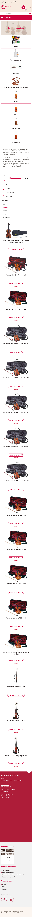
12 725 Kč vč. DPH (14, 352)
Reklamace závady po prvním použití (13, 875)
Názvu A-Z (5, 207)
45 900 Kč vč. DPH (14, 729)
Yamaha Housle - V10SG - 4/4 (16, 275)
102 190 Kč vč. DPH (14, 695)
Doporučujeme (10, 192)
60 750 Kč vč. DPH (14, 318)
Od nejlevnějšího (7, 214)
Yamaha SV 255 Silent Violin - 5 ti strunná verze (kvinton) (16, 756)
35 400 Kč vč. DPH (14, 283)
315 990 (26, 178)
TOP (4, 204)
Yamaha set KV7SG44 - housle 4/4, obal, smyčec (16, 653)
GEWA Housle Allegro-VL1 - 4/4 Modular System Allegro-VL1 (16, 241)
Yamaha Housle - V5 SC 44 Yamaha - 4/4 (16, 481)
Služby (4, 887)
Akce (7, 185)
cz (29, 7)
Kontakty (5, 889)
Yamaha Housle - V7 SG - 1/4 (16, 549)
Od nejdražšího (6, 217)
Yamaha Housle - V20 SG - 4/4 (16, 309)
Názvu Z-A (5, 210)
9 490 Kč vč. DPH (15, 249)
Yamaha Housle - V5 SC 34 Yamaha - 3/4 (16, 446)
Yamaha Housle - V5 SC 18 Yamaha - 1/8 (16, 412)
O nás (4, 885)
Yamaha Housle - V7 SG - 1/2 (16, 515)
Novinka (8, 189)
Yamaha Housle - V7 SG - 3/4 (16, 618)
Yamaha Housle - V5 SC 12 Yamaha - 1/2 (16, 343)
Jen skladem (9, 196)
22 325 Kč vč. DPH (14, 523)
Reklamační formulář (8, 877)
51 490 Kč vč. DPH (14, 764)
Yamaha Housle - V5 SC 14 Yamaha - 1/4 (16, 378)
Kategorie (8, 17)
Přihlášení (15, 2)
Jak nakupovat (6, 870)
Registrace (6, 2)
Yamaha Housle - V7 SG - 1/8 (16, 584)
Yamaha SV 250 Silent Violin (16, 721)
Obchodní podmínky (8, 873)
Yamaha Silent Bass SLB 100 (16, 686)
